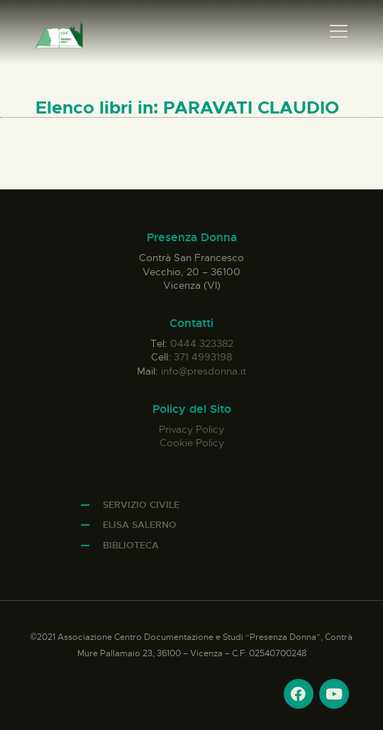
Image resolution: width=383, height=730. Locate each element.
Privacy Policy (191, 429)
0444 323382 (201, 343)
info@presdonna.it (203, 371)
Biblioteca (131, 545)
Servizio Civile (141, 505)
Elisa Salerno (140, 525)
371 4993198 (203, 356)
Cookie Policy (192, 442)
